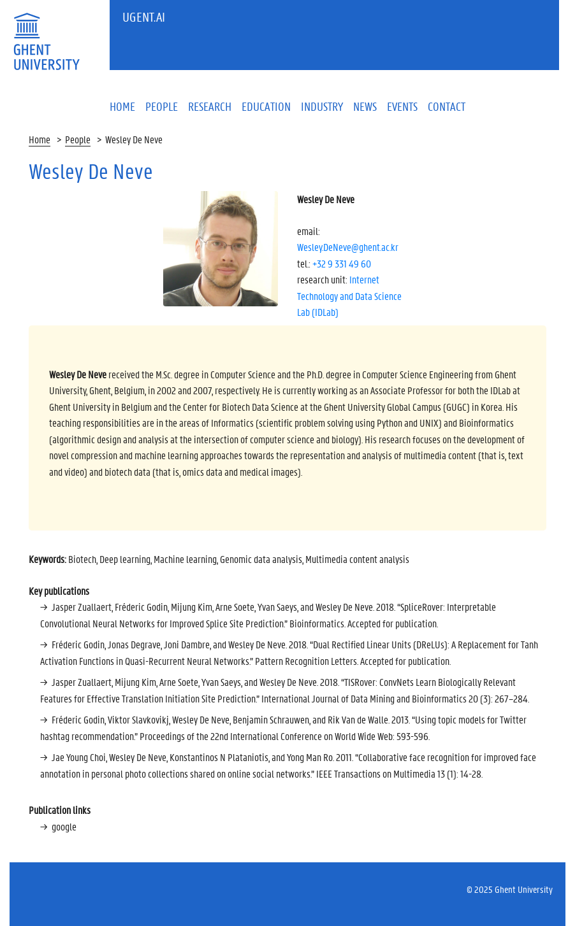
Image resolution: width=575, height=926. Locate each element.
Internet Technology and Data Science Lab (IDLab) (349, 295)
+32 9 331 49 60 (341, 263)
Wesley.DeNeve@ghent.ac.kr (347, 246)
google (64, 826)
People (78, 139)
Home (39, 139)
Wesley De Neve (134, 139)
